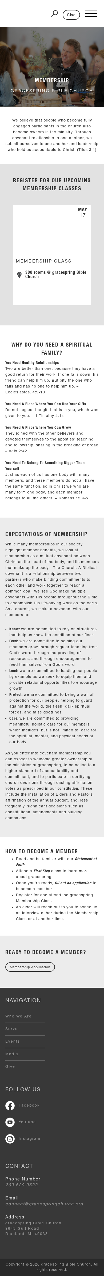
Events (12, 1042)
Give (71, 15)
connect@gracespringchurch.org (44, 1204)
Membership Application (30, 967)
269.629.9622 (21, 1185)
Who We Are (18, 1017)
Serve (11, 1029)
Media (11, 1054)
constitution (68, 789)
